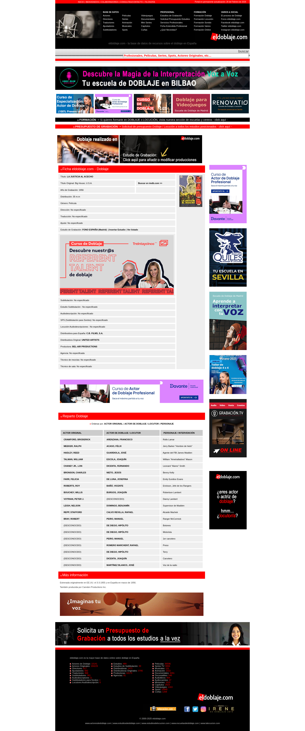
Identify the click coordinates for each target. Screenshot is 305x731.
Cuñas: (157, 692)
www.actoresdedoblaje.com (98, 723)
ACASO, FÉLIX (114, 446)
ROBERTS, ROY (72, 486)
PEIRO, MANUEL (115, 519)
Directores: (76, 668)
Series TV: (158, 666)
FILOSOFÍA (150, 2)
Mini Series (146, 22)
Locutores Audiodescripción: (85, 682)
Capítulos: (158, 685)
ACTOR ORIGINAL (113, 424)
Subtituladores (110, 30)
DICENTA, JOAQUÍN (117, 558)
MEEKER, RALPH (72, 446)
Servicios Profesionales (171, 22)
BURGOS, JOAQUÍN (117, 492)
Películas (126, 15)
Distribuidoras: (119, 668)
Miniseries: (159, 682)
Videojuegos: (160, 687)
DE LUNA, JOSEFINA (117, 479)
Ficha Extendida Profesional (173, 26)
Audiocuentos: (160, 680)
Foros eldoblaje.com (230, 19)
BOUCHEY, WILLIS (73, 492)
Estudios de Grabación (171, 15)
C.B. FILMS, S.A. (94, 333)
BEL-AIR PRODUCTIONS (84, 346)
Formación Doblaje (203, 15)
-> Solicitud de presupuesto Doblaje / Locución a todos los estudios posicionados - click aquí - (152, 126)
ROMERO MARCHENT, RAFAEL (122, 545)
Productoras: (118, 673)
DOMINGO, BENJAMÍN (118, 505)
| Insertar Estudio (116, 229)
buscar (243, 51)
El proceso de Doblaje (231, 15)
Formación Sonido (202, 22)
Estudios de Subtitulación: (125, 666)
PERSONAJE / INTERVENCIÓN (179, 433)
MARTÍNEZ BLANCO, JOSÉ (120, 565)
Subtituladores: (78, 675)
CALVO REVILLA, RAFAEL (120, 512)
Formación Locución (203, 19)
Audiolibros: (159, 678)
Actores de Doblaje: (80, 664)
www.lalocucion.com (210, 723)
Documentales (148, 19)
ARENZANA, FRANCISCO (119, 439)
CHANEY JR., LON (73, 466)
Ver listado (132, 229)
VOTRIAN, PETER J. (74, 499)
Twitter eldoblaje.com (231, 26)
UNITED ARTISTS (90, 340)
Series (125, 19)
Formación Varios (202, 26)
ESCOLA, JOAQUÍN (116, 459)
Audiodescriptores (80, 678)
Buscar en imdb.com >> (150, 183)
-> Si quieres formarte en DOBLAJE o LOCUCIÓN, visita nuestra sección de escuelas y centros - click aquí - (153, 119)
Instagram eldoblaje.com (233, 30)
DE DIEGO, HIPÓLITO (117, 525)
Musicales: (159, 668)
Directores (108, 19)
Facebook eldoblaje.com (232, 22)
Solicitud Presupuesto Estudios (175, 19)
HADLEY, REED (71, 453)
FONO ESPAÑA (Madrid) (94, 229)
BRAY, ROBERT (72, 519)
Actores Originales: (80, 666)
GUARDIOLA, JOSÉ (116, 453)
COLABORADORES (109, 2)
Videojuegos (147, 15)
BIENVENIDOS (93, 2)
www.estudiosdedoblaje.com (126, 723)
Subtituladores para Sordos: (84, 680)
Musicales (127, 26)
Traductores (108, 22)
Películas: (158, 664)
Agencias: (117, 675)
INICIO (81, 2)
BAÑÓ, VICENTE (115, 486)
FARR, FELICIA (71, 479)
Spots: (156, 689)
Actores (106, 15)
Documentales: (161, 673)
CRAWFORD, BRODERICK (77, 439)
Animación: (159, 671)
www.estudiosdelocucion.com (156, 723)
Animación (127, 22)
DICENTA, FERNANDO (118, 466)
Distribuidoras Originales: (124, 671)
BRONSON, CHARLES (75, 472)
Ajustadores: (77, 671)
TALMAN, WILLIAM (73, 459)
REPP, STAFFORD (73, 512)
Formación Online (202, 30)
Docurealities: (160, 675)
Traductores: (77, 673)
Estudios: (117, 664)
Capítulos (145, 26)
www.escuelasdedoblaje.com (185, 723)
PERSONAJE (167, 424)
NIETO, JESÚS (114, 472)
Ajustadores (108, 26)
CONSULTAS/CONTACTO (131, 2)
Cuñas (144, 30)
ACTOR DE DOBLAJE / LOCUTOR (141, 424)
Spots (125, 30)
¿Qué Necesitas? (168, 30)
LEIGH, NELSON (72, 505)
